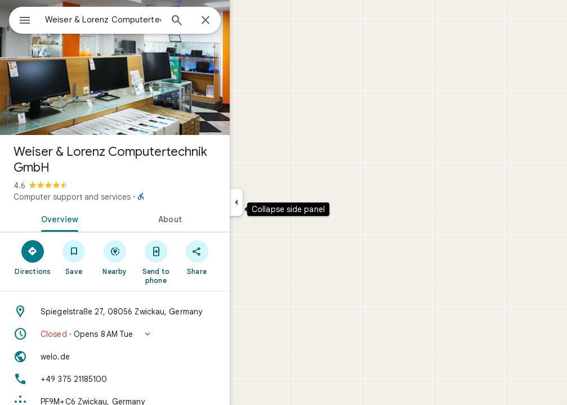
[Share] (237, 257)
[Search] (217, 21)
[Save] (114, 257)
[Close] (246, 21)
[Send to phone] (196, 261)
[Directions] (73, 257)
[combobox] (132, 19)
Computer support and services (112, 197)
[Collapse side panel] (276, 202)
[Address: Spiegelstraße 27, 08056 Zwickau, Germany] (155, 311)
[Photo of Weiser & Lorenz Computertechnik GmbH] (155, 67)
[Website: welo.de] (155, 356)
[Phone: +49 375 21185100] (155, 379)
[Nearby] (155, 257)
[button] (155, 334)
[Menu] (20, 19)
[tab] (98, 218)
